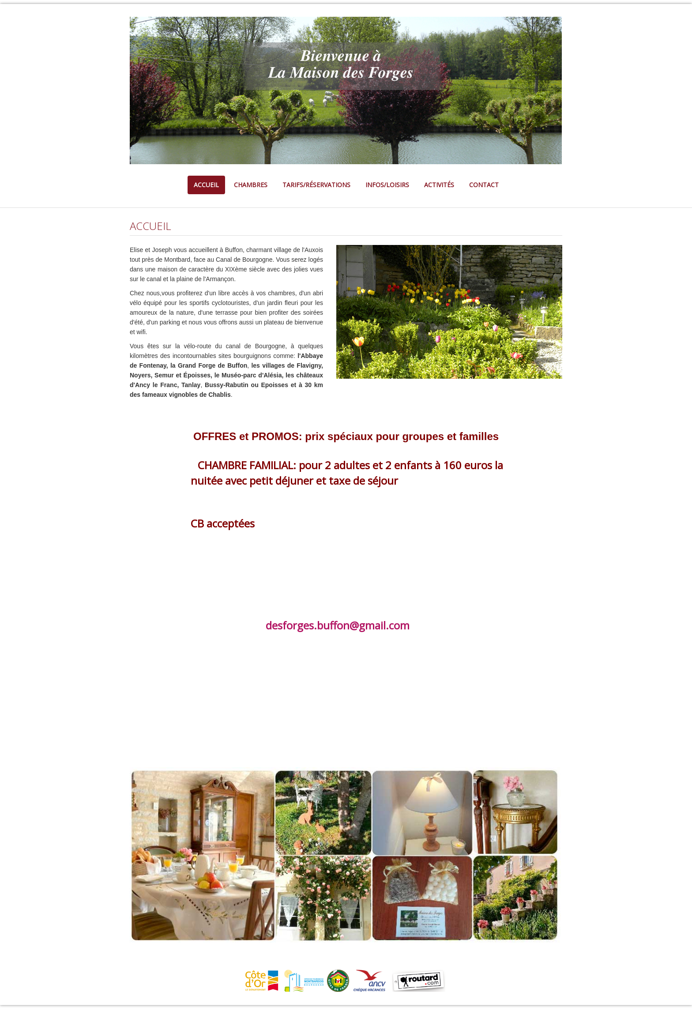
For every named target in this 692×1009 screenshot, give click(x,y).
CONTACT (484, 185)
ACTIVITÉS (439, 185)
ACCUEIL (206, 185)
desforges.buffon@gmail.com (338, 625)
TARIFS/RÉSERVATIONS (316, 185)
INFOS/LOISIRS (387, 185)
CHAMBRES (250, 185)
